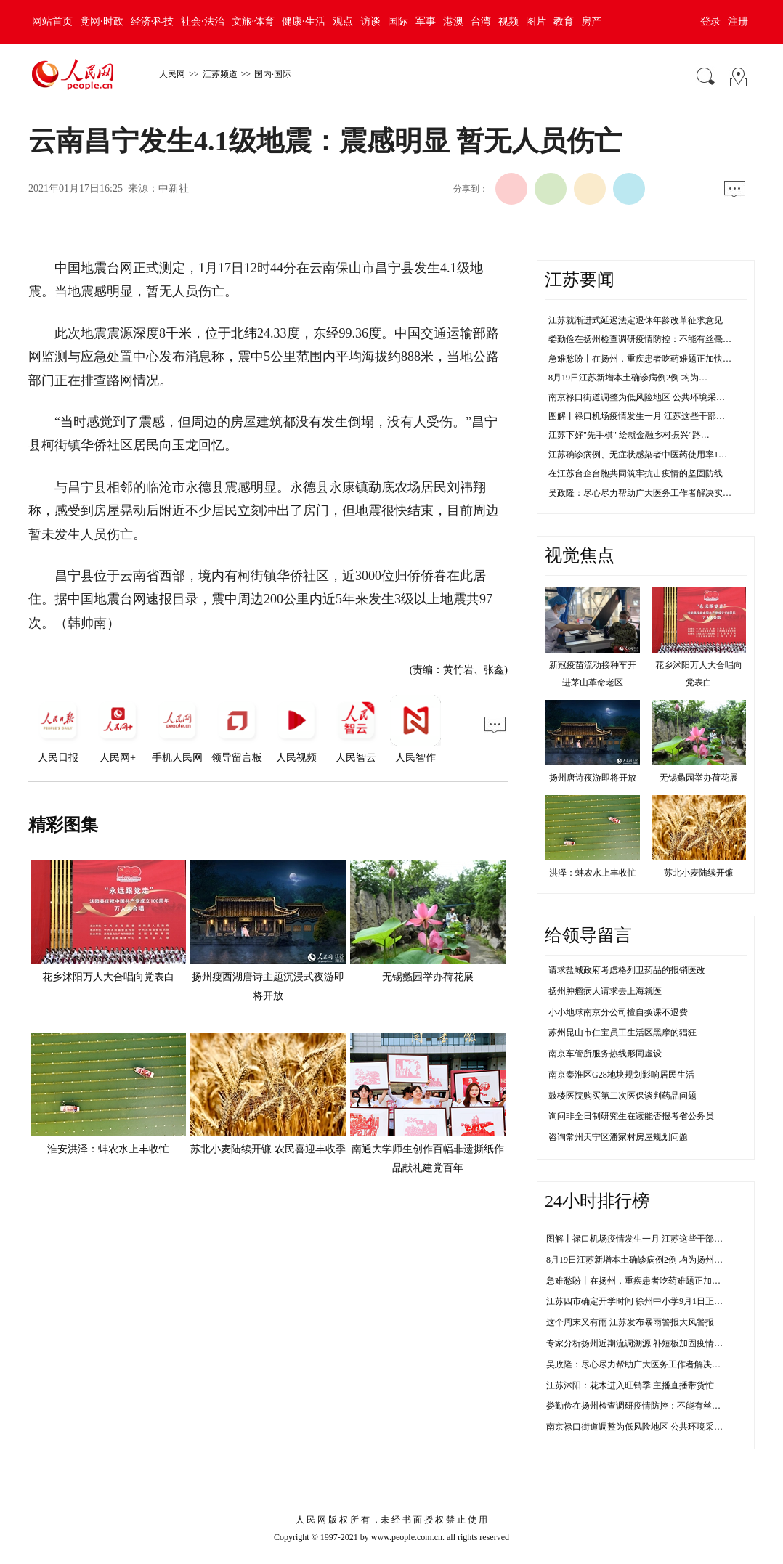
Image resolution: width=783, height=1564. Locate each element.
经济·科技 (152, 21)
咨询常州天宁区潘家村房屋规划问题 (618, 1137)
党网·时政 (101, 21)
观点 (343, 21)
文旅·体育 (253, 21)
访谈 (370, 21)
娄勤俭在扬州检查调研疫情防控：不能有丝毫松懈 (642, 1406)
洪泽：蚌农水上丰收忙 (592, 873)
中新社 (173, 188)
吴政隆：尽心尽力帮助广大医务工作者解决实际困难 (646, 1364)
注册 (738, 21)
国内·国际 (272, 74)
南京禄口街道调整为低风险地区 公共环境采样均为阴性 (652, 1427)
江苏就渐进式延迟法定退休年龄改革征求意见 (635, 320)
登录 (710, 21)
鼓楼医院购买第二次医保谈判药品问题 (622, 1096)
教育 (563, 21)
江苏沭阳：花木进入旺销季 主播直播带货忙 (630, 1385)
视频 (508, 21)
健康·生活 (303, 21)
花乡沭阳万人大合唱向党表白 (108, 977)
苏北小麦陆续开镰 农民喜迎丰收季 (268, 1149)
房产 (591, 21)
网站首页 (52, 21)
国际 (398, 21)
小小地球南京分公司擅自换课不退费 (618, 1012)
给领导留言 (588, 935)
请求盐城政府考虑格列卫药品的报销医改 (626, 970)
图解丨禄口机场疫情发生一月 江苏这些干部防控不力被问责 (660, 1239)
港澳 (453, 21)
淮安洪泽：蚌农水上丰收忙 (108, 1149)
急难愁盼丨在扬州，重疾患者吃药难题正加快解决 (642, 1281)
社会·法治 (202, 21)
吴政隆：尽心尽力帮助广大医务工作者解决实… (639, 493)
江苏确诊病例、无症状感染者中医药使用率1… (637, 454)
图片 (536, 21)
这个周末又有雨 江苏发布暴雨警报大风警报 (630, 1322)
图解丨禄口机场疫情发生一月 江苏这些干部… (636, 416)
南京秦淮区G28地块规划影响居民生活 (621, 1075)
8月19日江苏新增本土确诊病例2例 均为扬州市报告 (643, 1260)
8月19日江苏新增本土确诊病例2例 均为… (627, 377)
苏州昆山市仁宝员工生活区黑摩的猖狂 (622, 1032)
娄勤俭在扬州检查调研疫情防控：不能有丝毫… (639, 339)
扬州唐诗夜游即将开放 (592, 778)
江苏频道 (220, 74)
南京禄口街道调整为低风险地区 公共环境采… (636, 397)
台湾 (481, 21)
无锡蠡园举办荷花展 (428, 977)
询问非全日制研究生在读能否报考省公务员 (631, 1116)
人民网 (172, 74)
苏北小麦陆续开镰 (699, 873)
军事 (425, 21)
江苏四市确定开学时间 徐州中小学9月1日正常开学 (643, 1301)
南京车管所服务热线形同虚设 (605, 1053)
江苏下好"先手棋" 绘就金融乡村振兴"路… (629, 435)
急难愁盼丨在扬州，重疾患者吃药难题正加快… (639, 359)
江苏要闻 (579, 279)
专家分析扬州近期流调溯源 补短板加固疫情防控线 (643, 1343)
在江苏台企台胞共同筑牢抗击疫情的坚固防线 (635, 473)
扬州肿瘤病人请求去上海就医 (605, 991)
